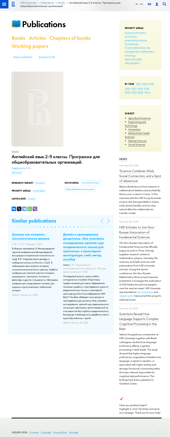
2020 (127, 92)
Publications (44, 24)
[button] (40, 227)
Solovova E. (17, 172)
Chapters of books (70, 38)
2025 (151, 84)
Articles (37, 38)
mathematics (147, 51)
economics (131, 36)
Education (40, 182)
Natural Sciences (137, 140)
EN (141, 4)
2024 (127, 88)
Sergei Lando (126, 295)
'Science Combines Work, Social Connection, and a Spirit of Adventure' (140, 176)
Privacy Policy (60, 432)
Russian (32, 198)
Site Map (73, 432)
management (132, 51)
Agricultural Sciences (139, 118)
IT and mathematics (135, 47)
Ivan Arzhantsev (145, 292)
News (123, 159)
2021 (147, 88)
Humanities (134, 129)
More (147, 92)
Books (18, 38)
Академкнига (18, 168)
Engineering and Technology (135, 123)
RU (137, 4)
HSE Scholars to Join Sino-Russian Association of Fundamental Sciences (137, 232)
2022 (140, 88)
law (148, 47)
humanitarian (132, 44)
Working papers (30, 46)
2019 (134, 92)
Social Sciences (136, 144)
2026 (145, 84)
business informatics (135, 32)
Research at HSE (47, 57)
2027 (138, 84)
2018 (140, 92)
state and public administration (133, 61)
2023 (134, 88)
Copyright (46, 432)
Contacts (34, 432)
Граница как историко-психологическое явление (30, 236)
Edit (160, 431)
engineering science (136, 40)
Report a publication (22, 57)
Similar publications (34, 220)
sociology (130, 55)
